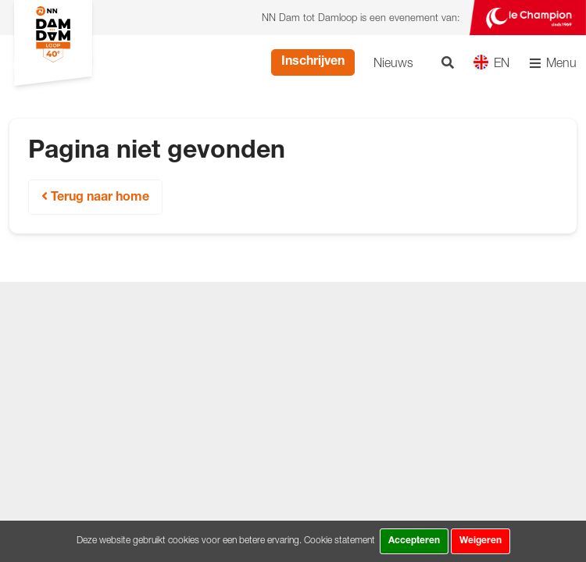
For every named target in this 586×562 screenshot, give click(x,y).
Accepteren (414, 541)
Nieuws (393, 62)
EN (491, 62)
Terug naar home (95, 197)
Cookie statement (339, 540)
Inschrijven (313, 62)
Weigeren (480, 541)
